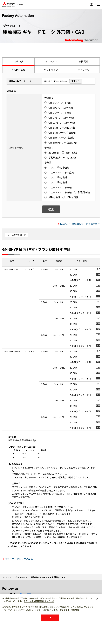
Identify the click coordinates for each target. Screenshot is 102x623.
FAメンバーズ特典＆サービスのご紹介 (80, 224)
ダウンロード (21, 577)
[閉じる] (97, 598)
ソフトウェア (51, 69)
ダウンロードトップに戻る (19, 559)
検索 (51, 209)
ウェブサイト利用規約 (69, 609)
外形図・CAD (19, 69)
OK (50, 617)
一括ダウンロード (18, 234)
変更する (76, 81)
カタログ (18, 61)
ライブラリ (83, 69)
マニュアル (51, 61)
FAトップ (7, 577)
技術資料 (83, 61)
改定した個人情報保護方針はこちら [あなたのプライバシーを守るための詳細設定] (39, 601)
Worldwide (91, 5)
